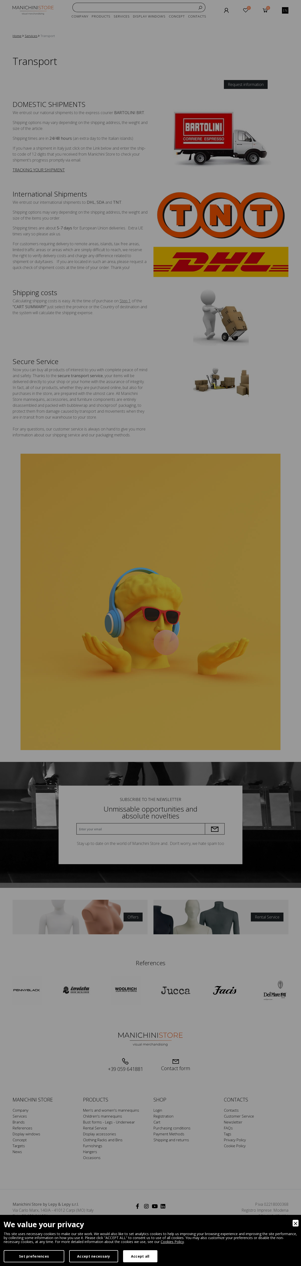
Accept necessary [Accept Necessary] (93, 1256)
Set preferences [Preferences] (34, 1256)
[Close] (296, 1223)
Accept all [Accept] (140, 1256)
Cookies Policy (172, 1241)
